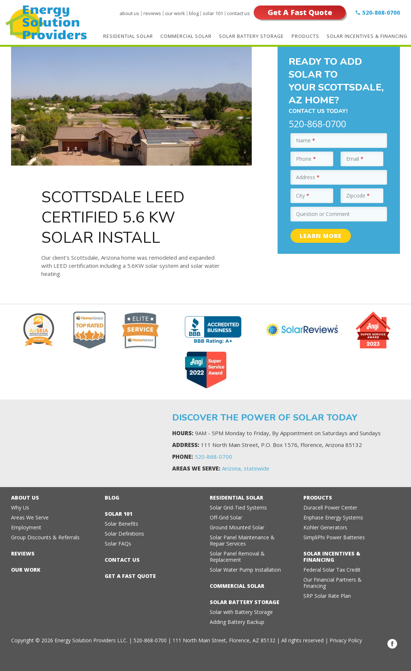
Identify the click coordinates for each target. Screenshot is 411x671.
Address (308, 177)
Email (354, 158)
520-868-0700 (381, 12)
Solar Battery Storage (252, 36)
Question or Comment (323, 213)
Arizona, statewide (245, 468)
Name (305, 140)
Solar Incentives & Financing (367, 36)
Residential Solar (129, 36)
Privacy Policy (346, 640)
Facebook (392, 644)
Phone (306, 158)
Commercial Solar (186, 36)
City (302, 195)
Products (306, 36)
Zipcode (358, 195)
